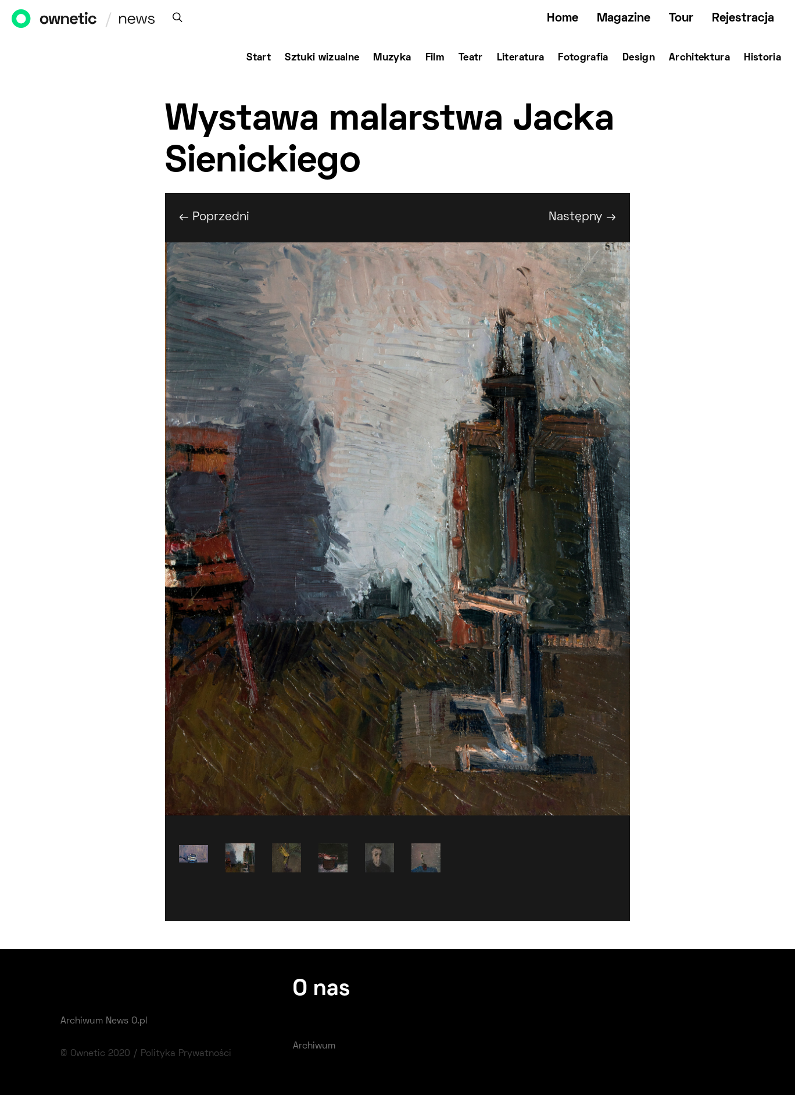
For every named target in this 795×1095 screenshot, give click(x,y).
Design (638, 58)
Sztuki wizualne (322, 58)
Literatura (521, 58)
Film (435, 58)
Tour (681, 18)
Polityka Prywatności (186, 1054)
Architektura (699, 58)
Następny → (582, 217)
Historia (762, 58)
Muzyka (392, 58)
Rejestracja (743, 18)
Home (562, 18)
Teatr (471, 58)
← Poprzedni (214, 217)
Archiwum (314, 1046)
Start (258, 58)
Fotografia (583, 58)
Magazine (623, 18)
